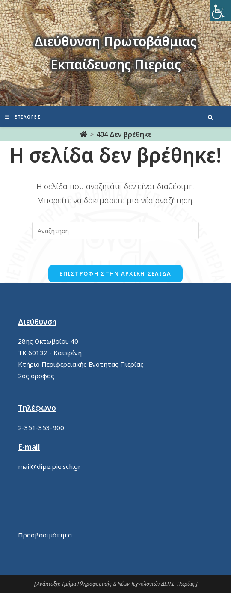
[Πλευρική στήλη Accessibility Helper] (220, 10)
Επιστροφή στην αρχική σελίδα (115, 273)
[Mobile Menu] (23, 116)
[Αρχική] (83, 134)
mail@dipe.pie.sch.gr (49, 466)
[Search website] (210, 117)
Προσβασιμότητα (45, 535)
